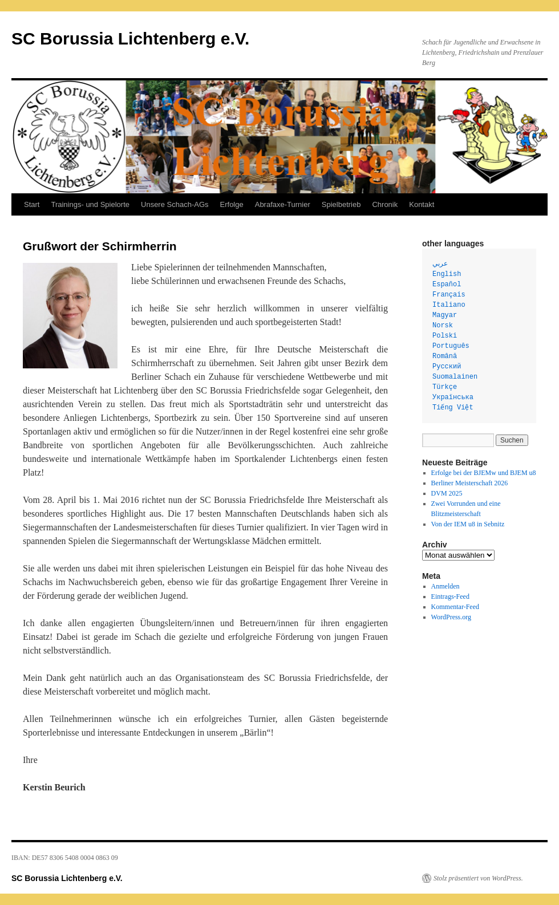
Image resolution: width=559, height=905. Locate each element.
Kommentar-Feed (455, 607)
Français (448, 295)
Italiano (448, 305)
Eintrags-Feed (450, 596)
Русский (446, 367)
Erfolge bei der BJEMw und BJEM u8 (483, 473)
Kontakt (421, 204)
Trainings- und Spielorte (90, 204)
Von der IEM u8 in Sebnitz (468, 524)
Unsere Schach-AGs (175, 204)
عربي (440, 264)
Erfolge (232, 204)
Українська (452, 397)
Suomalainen (454, 377)
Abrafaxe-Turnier (282, 204)
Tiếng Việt (452, 408)
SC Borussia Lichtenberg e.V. (130, 38)
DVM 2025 (447, 493)
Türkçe (444, 387)
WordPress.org (451, 617)
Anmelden (445, 586)
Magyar (444, 315)
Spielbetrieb (341, 204)
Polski (444, 336)
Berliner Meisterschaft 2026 (469, 483)
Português (450, 346)
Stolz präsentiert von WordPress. (478, 878)
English (446, 274)
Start (31, 204)
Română (444, 356)
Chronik (385, 204)
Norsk (442, 326)
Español (446, 285)
